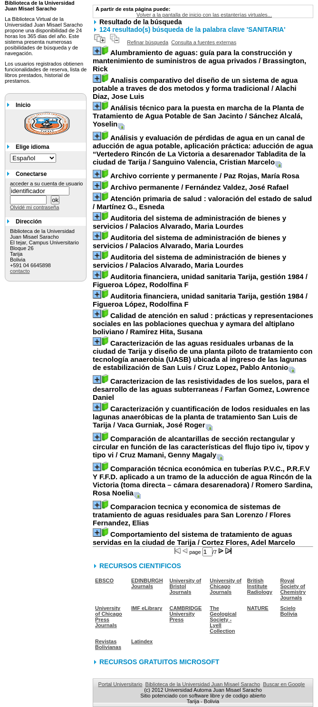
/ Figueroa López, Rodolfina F (200, 280)
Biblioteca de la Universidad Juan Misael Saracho (202, 684)
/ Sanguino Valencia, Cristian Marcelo (203, 150)
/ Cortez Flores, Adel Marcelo (194, 538)
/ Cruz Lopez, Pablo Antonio (202, 355)
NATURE (258, 608)
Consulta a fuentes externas (203, 42)
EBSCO (104, 580)
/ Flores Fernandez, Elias (192, 515)
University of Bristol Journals (185, 586)
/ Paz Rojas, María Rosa (204, 176)
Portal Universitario (120, 684)
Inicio (23, 105)
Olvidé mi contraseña (34, 207)
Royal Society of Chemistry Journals (293, 589)
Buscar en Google (284, 684)
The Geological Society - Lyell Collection (223, 619)
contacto (20, 271)
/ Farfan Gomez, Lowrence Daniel (201, 389)
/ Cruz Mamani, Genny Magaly (201, 447)
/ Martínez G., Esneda (202, 202)
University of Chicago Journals (225, 586)
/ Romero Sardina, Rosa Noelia (202, 481)
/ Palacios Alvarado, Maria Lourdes (189, 222)
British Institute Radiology (259, 586)
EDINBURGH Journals (147, 583)
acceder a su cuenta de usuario (46, 183)
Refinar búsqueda (147, 42)
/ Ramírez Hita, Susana (203, 323)
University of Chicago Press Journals (108, 616)
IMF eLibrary (146, 608)
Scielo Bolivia (288, 611)
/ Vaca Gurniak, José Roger (201, 417)
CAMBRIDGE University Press (185, 613)
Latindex (142, 641)
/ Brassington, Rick (199, 60)
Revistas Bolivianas (108, 644)
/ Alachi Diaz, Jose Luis (195, 88)
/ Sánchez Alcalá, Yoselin (198, 116)
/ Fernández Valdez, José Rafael (199, 187)
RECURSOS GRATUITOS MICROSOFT (159, 662)
